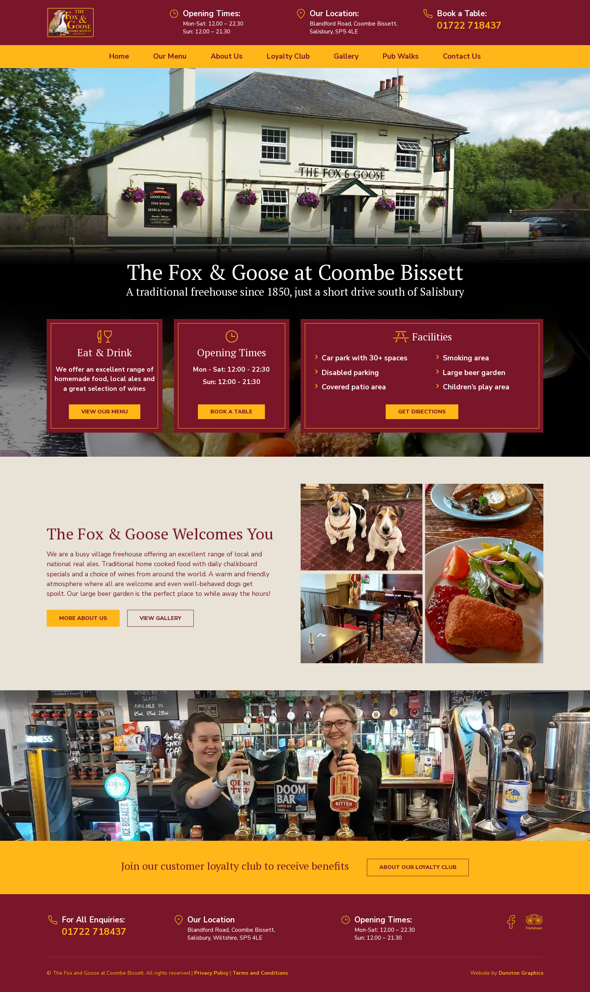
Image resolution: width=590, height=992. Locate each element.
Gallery (346, 56)
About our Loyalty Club (417, 867)
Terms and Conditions (260, 973)
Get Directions (422, 411)
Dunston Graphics (521, 973)
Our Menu (170, 56)
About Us (227, 56)
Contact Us (462, 56)
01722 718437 (469, 25)
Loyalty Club (288, 56)
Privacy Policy (211, 973)
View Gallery (160, 618)
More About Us (83, 618)
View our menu (104, 411)
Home (119, 56)
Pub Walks (401, 56)
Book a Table (231, 411)
